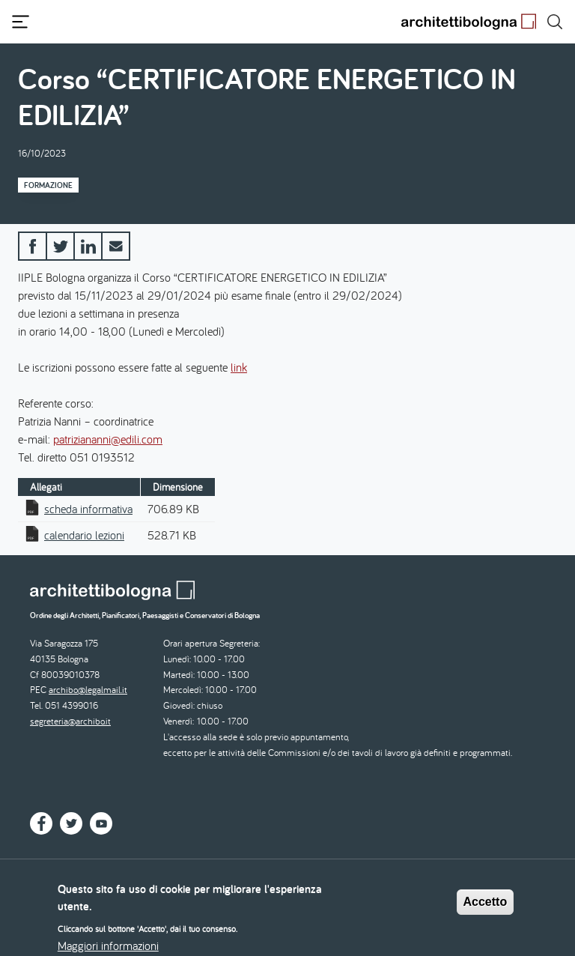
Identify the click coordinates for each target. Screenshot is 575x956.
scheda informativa (88, 508)
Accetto (485, 907)
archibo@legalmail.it (88, 689)
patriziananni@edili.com (107, 439)
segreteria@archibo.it (70, 721)
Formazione (48, 185)
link (239, 367)
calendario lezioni (84, 534)
